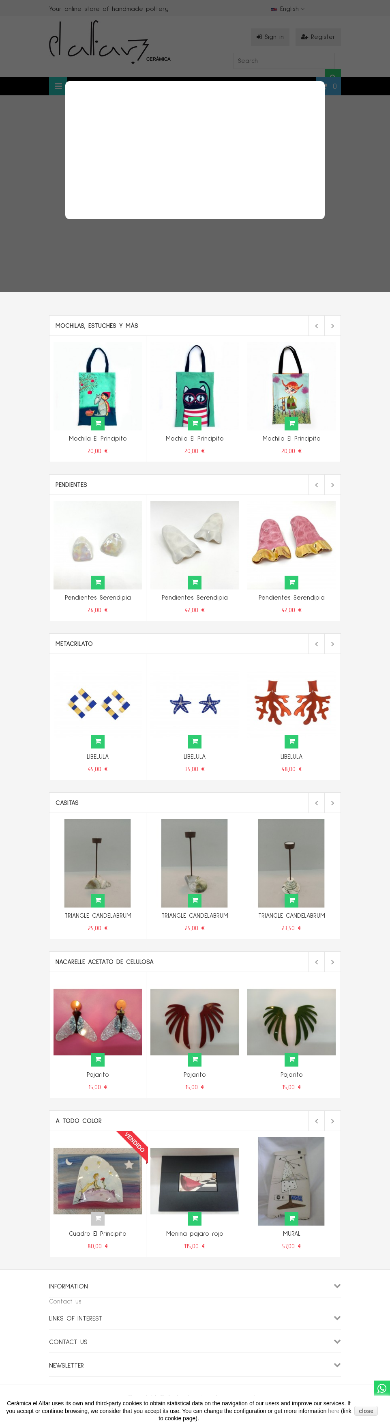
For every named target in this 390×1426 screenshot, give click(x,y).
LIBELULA (98, 757)
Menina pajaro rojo (194, 1234)
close (366, 1411)
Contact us (65, 1302)
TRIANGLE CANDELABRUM (97, 916)
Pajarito (98, 1075)
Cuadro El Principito (97, 1234)
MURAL (291, 1234)
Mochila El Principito (98, 439)
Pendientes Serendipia (98, 598)
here (334, 1411)
